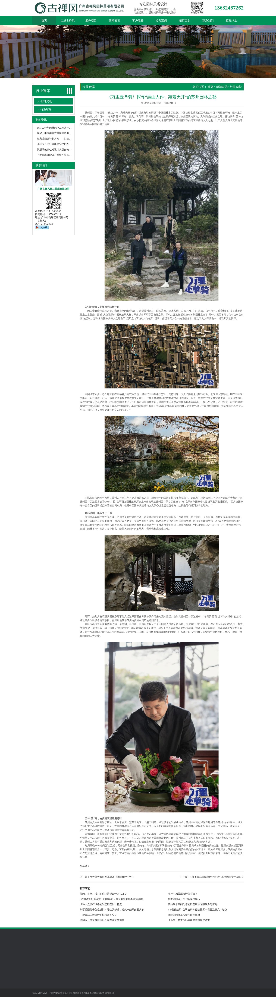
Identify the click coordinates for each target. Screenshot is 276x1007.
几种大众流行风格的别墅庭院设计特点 (58, 144)
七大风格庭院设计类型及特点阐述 (55, 155)
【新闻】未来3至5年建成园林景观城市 (189, 920)
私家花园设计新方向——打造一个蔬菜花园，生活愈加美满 (69, 138)
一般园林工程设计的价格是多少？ (98, 915)
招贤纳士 (231, 20)
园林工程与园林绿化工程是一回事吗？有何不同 (63, 127)
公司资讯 (46, 101)
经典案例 (161, 20)
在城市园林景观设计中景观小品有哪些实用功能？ (216, 877)
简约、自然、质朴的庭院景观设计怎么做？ (103, 893)
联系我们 (208, 20)
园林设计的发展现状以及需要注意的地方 (102, 920)
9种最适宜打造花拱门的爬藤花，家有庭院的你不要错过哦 (111, 899)
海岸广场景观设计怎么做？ (182, 893)
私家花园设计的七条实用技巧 (184, 899)
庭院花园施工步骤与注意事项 (184, 915)
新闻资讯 (114, 20)
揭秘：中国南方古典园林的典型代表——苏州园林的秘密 (68, 133)
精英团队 (184, 20)
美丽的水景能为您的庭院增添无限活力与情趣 (192, 904)
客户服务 (137, 20)
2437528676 (47, 224)
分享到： (85, 866)
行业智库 (46, 109)
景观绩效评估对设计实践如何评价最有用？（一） (64, 149)
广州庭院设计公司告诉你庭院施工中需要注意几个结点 (197, 909)
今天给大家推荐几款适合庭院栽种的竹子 (112, 877)
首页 (44, 20)
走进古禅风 (68, 20)
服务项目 (91, 20)
